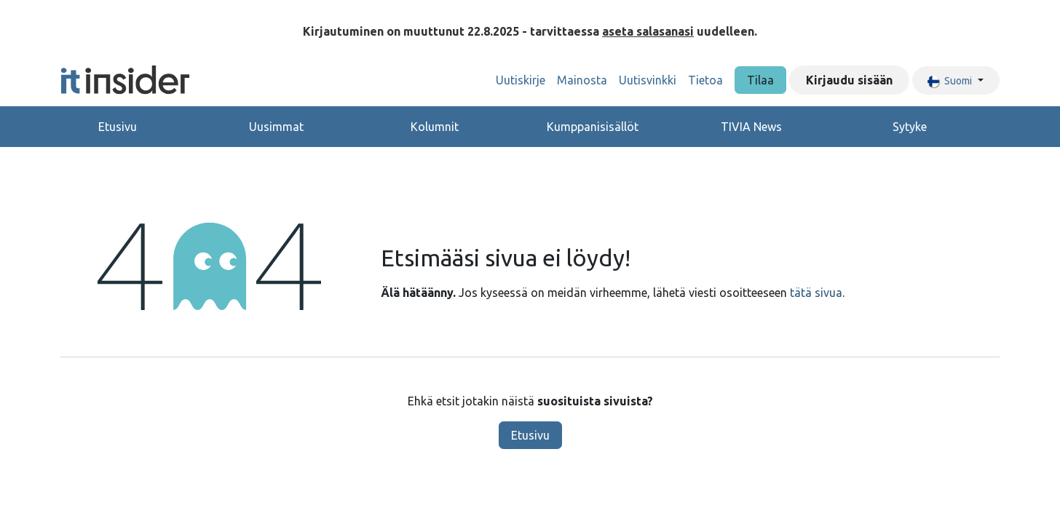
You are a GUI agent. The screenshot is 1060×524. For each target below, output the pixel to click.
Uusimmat (276, 126)
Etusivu (117, 126)
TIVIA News (751, 126)
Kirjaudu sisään (849, 80)
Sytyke (910, 126)
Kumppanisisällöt (592, 126)
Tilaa (760, 80)
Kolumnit (435, 126)
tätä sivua (816, 292)
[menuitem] (520, 80)
